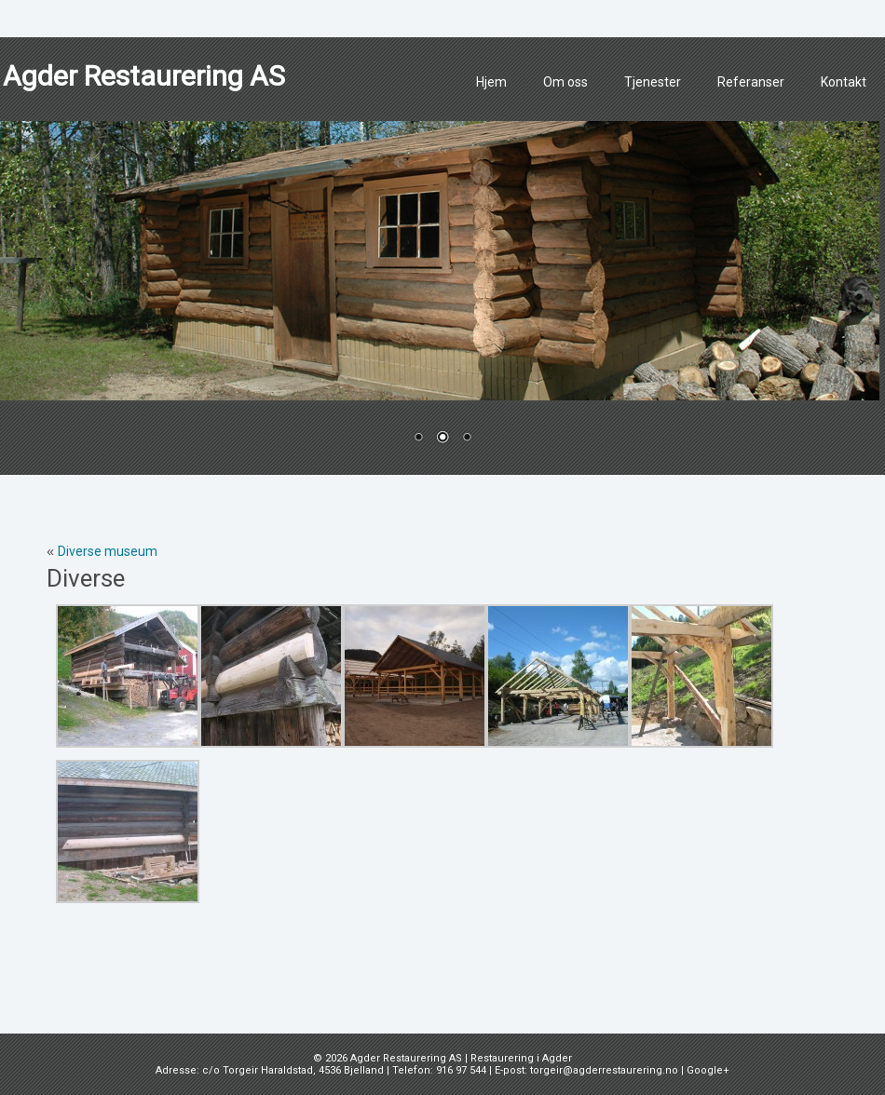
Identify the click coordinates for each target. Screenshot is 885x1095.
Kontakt (843, 81)
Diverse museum (107, 551)
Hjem (491, 81)
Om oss (565, 81)
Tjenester (652, 81)
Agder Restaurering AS (144, 76)
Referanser (750, 81)
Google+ (708, 1070)
